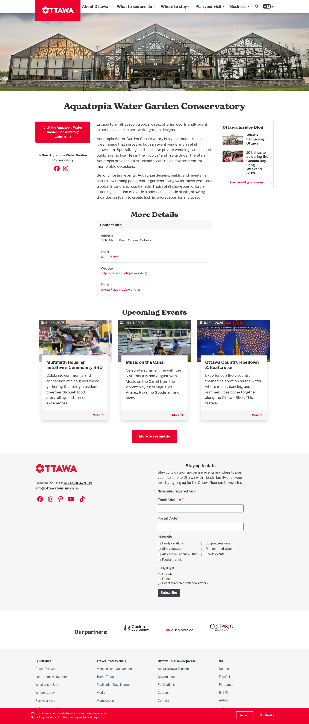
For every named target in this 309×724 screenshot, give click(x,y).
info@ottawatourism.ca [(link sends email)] (57, 488)
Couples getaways (218, 543)
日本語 (223, 692)
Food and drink (172, 559)
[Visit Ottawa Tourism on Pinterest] (60, 499)
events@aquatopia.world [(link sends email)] (121, 289)
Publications (166, 684)
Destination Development (114, 684)
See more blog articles (246, 182)
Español (224, 676)
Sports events (215, 554)
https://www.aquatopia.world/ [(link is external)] (124, 273)
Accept (245, 715)
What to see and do (134, 6)
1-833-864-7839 (77, 483)
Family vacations (173, 543)
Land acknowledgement (52, 676)
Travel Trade (105, 676)
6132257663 (110, 257)
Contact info (111, 225)
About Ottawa (95, 6)
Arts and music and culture (180, 554)
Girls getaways (172, 548)
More (98, 415)
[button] (256, 6)
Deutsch (224, 669)
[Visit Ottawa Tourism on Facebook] (40, 499)
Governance (166, 676)
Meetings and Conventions (115, 669)
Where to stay (174, 6)
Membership (105, 700)
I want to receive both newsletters (185, 583)
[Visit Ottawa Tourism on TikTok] (82, 499)
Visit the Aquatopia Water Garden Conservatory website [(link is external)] (62, 132)
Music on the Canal (145, 362)
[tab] (154, 224)
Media (101, 692)
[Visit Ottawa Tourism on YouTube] (71, 499)
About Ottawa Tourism (173, 669)
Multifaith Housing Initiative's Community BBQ (74, 365)
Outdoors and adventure (222, 548)
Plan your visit (208, 6)
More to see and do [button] (154, 436)
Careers (163, 692)
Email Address (169, 500)
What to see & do (47, 684)
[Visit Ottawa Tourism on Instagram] (50, 499)
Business (238, 6)
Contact (163, 700)
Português (226, 684)
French (166, 579)
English (167, 574)
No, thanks (267, 715)
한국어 (223, 700)
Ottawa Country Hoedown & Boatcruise (232, 365)
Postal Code (167, 518)
